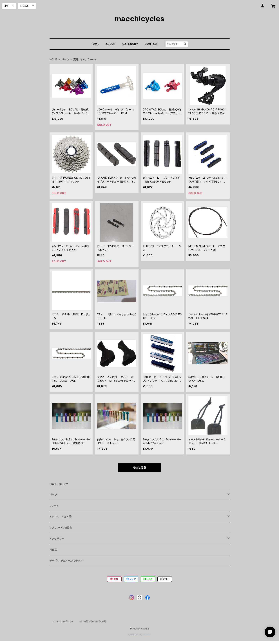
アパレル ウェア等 (61, 516)
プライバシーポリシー (63, 621)
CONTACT (152, 43)
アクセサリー (57, 538)
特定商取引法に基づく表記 (92, 621)
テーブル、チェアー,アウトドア (66, 560)
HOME (95, 43)
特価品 (53, 549)
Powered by (139, 634)
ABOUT (111, 43)
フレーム (54, 505)
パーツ (65, 59)
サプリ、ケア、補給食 (61, 527)
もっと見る (139, 467)
